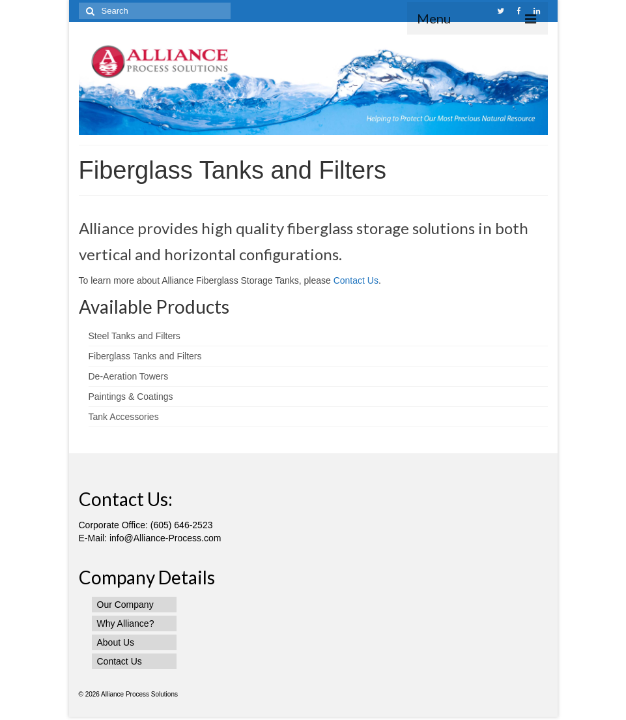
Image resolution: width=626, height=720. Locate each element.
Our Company (125, 604)
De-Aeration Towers (129, 376)
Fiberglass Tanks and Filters (145, 356)
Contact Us (356, 280)
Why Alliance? (125, 623)
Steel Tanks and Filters (134, 336)
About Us (116, 642)
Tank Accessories (124, 417)
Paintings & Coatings (131, 396)
